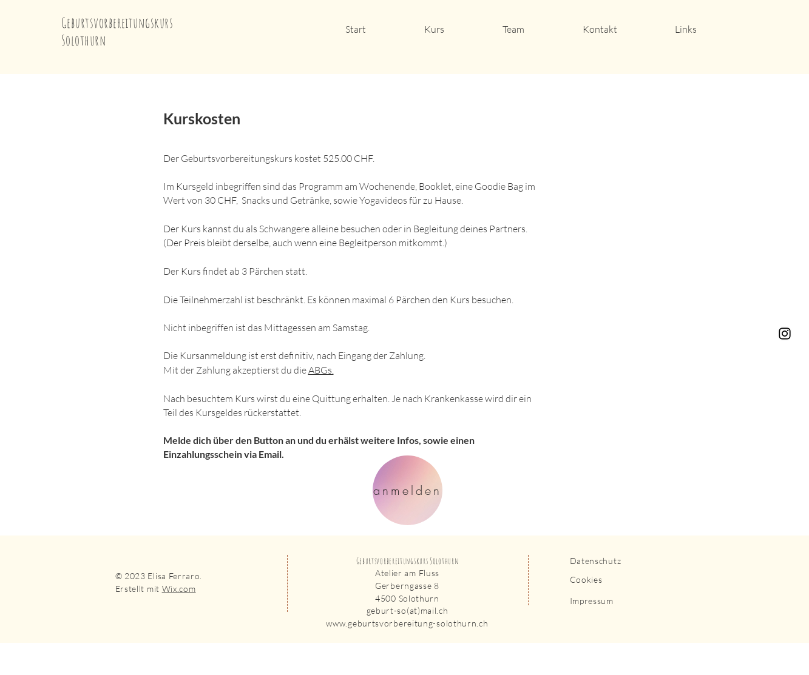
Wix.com (179, 588)
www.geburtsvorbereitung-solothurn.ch (407, 623)
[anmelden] (407, 490)
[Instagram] (785, 333)
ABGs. (321, 370)
